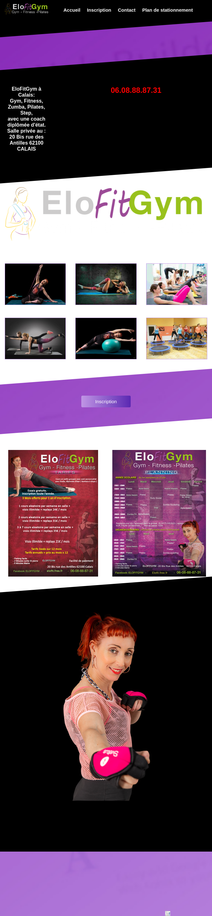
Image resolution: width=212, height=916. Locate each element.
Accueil (72, 10)
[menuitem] (71, 10)
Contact (127, 10)
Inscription (99, 10)
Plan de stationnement (167, 10)
